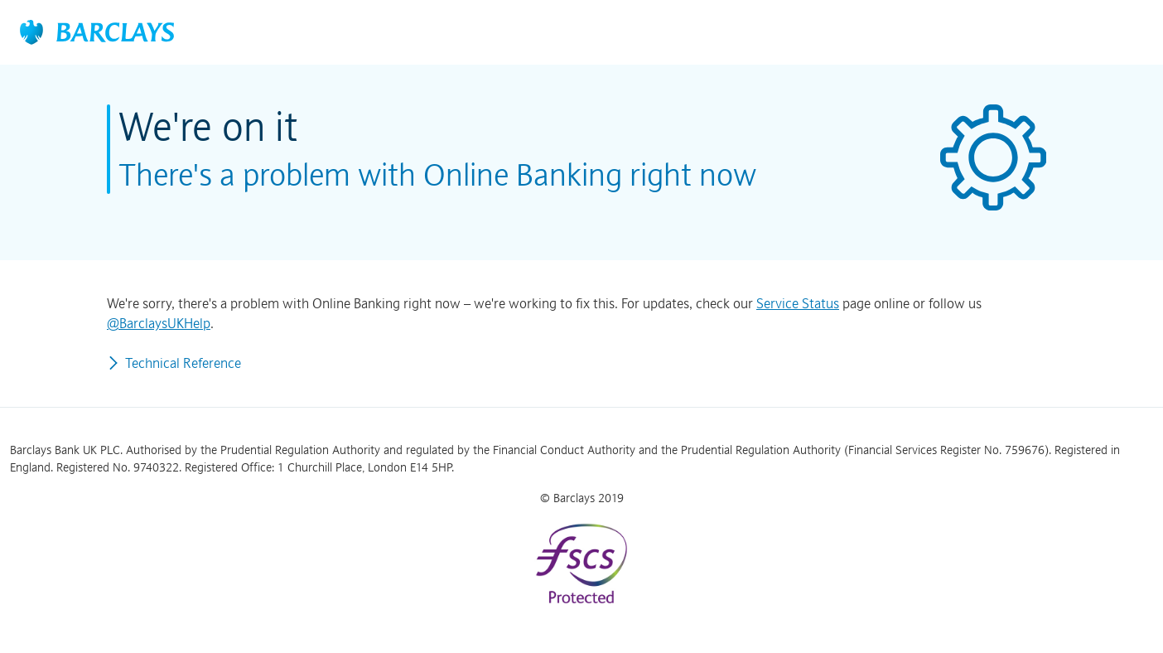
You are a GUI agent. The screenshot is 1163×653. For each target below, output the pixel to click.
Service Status (797, 303)
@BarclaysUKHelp (158, 323)
